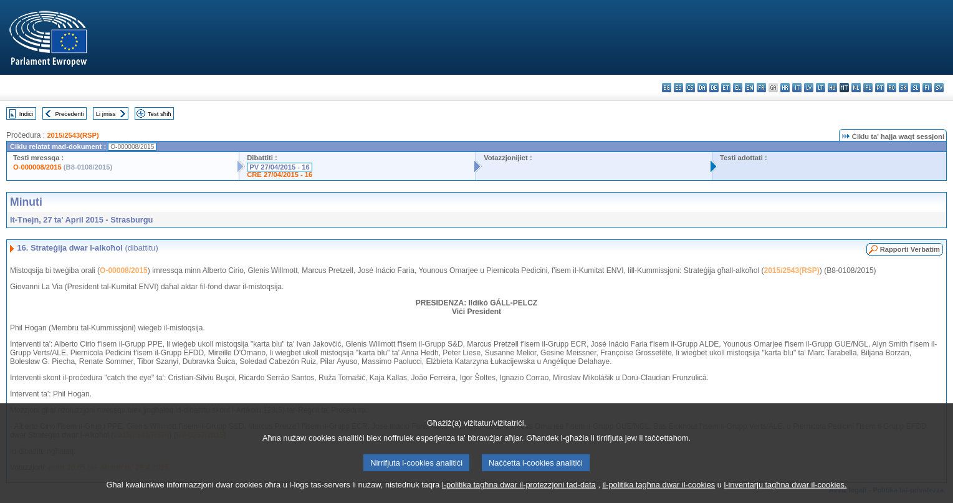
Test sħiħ (159, 113)
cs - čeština (690, 87)
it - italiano (797, 87)
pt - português (879, 87)
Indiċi (26, 113)
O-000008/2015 (37, 167)
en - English (749, 87)
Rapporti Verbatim (910, 249)
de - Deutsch (714, 87)
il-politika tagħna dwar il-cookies (659, 493)
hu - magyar (832, 87)
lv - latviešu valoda (808, 87)
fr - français (761, 87)
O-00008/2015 (124, 270)
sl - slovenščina (915, 87)
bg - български (666, 87)
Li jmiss (106, 113)
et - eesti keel (725, 87)
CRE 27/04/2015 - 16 (279, 174)
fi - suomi (927, 87)
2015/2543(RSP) (72, 135)
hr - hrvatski (785, 87)
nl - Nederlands (856, 87)
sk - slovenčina (903, 87)
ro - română (891, 87)
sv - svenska (939, 87)
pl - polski (868, 87)
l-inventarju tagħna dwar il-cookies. (785, 493)
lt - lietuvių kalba (820, 87)
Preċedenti (69, 113)
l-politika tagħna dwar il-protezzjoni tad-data (519, 493)
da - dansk (702, 87)
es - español (678, 87)
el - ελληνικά (737, 87)
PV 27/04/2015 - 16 (279, 167)
